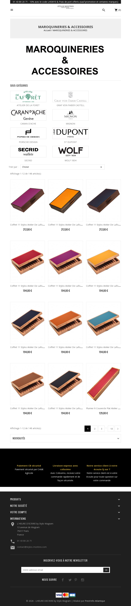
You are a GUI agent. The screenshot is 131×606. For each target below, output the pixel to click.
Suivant (118, 429)
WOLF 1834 (70, 160)
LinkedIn (85, 580)
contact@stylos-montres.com (32, 546)
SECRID (28, 160)
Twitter (66, 580)
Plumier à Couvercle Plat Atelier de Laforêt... (108, 408)
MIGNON (70, 123)
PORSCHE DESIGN (28, 142)
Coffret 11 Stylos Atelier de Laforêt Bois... (31, 285)
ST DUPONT (70, 142)
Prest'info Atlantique (95, 600)
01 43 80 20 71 (24, 540)
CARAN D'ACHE (28, 123)
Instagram (79, 580)
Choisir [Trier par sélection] (62, 167)
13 (111, 428)
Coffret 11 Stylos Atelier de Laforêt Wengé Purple (35, 224)
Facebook (60, 580)
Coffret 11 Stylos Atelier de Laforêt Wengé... (70, 224)
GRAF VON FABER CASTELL (71, 105)
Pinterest (72, 580)
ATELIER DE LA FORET (28, 105)
